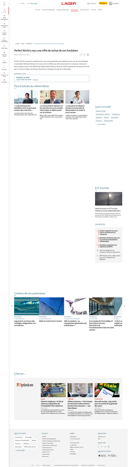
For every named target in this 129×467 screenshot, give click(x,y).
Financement (116, 114)
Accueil (17, 43)
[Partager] (84, 54)
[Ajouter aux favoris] (80, 54)
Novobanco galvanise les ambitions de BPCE (108, 246)
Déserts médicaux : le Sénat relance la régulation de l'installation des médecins (52, 401)
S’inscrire (35, 80)
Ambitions (99, 117)
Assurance (99, 121)
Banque (106, 117)
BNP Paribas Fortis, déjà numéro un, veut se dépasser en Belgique (110, 257)
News (22, 43)
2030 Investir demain (30, 445)
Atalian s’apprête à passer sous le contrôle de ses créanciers (109, 232)
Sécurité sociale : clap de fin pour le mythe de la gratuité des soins (106, 401)
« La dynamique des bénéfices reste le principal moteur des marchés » (25, 107)
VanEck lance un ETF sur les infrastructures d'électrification (108, 209)
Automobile (18, 445)
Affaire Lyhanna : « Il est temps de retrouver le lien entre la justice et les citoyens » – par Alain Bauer (80, 403)
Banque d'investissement (22, 438)
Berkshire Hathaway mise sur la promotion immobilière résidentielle (110, 239)
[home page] (69, 3)
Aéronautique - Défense (103, 114)
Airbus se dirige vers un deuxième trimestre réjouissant (110, 251)
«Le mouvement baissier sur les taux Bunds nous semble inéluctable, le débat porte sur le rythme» (51, 109)
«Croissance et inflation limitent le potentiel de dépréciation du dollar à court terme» (75, 109)
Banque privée (108, 121)
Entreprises (29, 43)
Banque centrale (101, 111)
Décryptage (114, 117)
